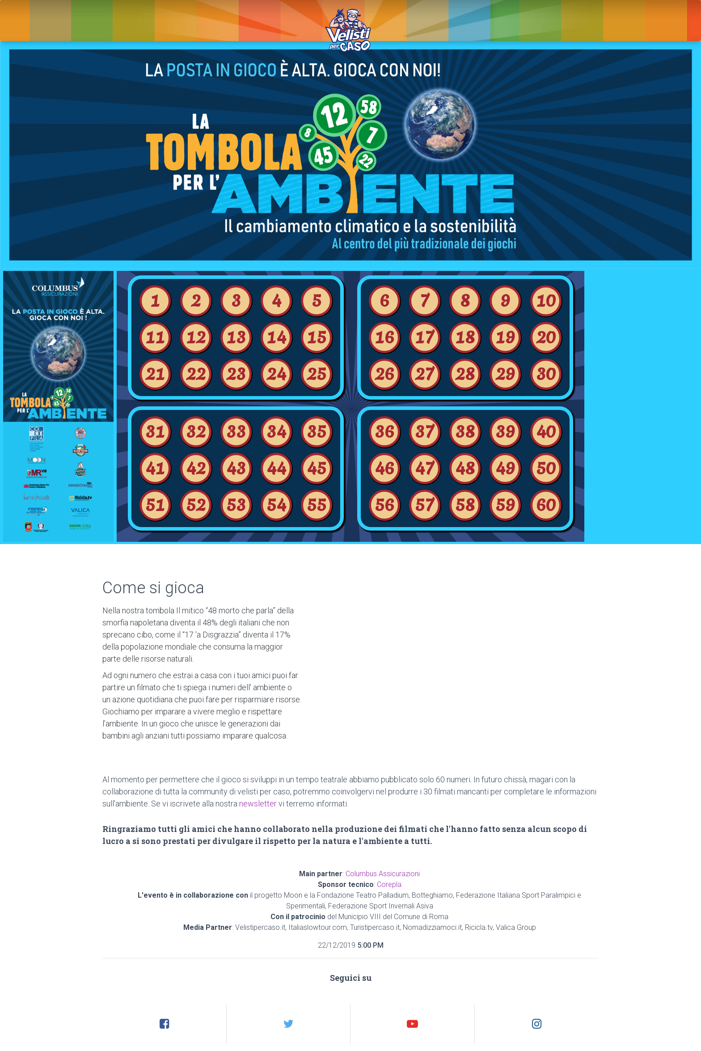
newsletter (258, 803)
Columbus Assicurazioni (383, 874)
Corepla (389, 884)
